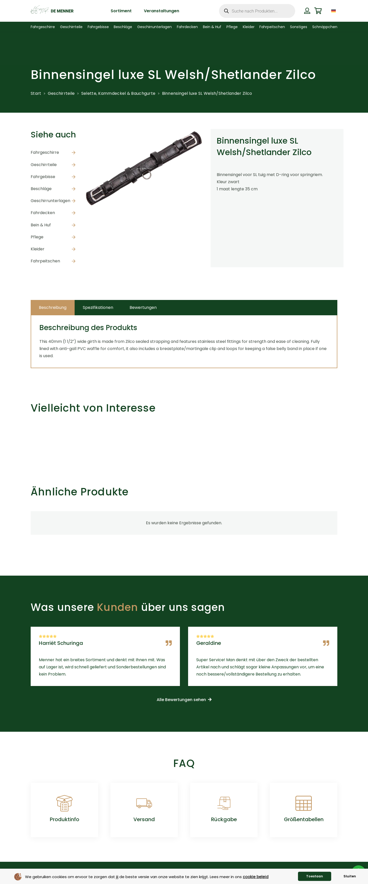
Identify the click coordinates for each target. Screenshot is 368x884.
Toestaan (314, 876)
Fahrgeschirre (45, 152)
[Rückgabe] (224, 803)
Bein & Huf (41, 225)
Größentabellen (304, 819)
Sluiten (349, 876)
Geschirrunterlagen (50, 201)
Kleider (37, 249)
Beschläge (41, 189)
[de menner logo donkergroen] (52, 11)
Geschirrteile (61, 93)
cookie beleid (256, 876)
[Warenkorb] (318, 11)
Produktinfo (64, 819)
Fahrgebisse (43, 177)
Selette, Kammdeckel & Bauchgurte (118, 93)
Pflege (37, 237)
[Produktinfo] (64, 803)
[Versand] (144, 803)
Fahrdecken (43, 213)
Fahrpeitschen (45, 261)
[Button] (307, 10)
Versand (144, 819)
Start (36, 93)
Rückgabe (224, 819)
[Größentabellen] (303, 803)
